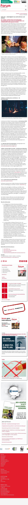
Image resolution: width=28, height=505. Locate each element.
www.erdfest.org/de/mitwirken (7, 180)
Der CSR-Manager (4, 488)
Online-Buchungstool (5, 461)
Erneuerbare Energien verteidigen (14, 283)
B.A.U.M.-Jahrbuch (4, 489)
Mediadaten (3, 457)
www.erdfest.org (17, 172)
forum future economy (5, 492)
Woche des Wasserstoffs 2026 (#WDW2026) (16, 294)
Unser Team (3, 481)
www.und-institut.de (7, 251)
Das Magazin (3, 477)
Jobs (1, 480)
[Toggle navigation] (25, 6)
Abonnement (3, 456)
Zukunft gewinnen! (4, 493)
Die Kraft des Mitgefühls (5, 491)
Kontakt (2, 466)
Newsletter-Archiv (4, 459)
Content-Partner (4, 473)
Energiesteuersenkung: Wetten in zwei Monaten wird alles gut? (14, 425)
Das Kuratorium (4, 470)
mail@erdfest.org (22, 184)
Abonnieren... (4, 278)
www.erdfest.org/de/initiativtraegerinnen (8, 146)
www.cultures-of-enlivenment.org (9, 250)
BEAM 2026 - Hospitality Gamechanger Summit (11, 423)
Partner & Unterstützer (5, 471)
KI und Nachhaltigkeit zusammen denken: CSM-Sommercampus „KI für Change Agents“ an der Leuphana (14, 434)
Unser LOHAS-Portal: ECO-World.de (7, 494)
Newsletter (3, 458)
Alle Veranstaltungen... (6, 299)
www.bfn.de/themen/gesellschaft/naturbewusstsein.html (14, 252)
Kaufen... (3, 277)
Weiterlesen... (4, 274)
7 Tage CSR (3, 487)
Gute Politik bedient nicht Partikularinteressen (10, 377)
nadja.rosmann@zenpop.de (6, 257)
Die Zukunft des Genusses (7, 442)
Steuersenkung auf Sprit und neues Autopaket (10, 428)
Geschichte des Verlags (5, 479)
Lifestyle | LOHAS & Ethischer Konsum (21, 14)
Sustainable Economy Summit (14, 288)
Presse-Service (3, 462)
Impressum (3, 464)
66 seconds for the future (5, 486)
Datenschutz (3, 463)
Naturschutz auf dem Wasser (7, 436)
